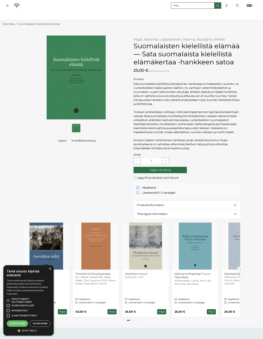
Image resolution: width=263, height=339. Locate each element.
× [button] (50, 269)
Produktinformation (150, 194)
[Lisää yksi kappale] (165, 150)
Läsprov (62, 135)
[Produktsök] (196, 5)
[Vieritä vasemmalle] (22, 259)
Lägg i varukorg (160, 159)
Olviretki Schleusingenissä (92, 263)
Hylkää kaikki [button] (40, 323)
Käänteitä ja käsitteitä (238, 263)
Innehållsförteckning (83, 135)
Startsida (8, 13)
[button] (251, 5)
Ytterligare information (152, 203)
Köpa (62, 301)
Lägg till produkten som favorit (158, 167)
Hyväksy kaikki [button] (17, 323)
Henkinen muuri (136, 263)
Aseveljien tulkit (36, 263)
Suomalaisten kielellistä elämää (39, 13)
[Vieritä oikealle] (240, 259)
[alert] (28, 300)
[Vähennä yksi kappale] (137, 150)
